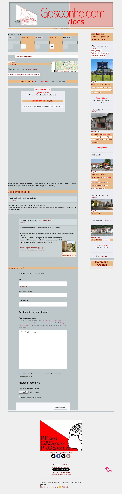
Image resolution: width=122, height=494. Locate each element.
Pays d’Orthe (11, 62)
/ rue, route (42, 101)
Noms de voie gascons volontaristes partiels (100, 54)
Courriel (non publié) (25, 291)
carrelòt (22, 223)
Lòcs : (11, 38)
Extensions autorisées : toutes (29, 389)
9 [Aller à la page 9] (103, 256)
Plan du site (44, 487)
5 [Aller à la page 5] (99, 256)
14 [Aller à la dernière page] (106, 256)
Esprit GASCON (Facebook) (61, 472)
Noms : (25, 38)
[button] (64, 64)
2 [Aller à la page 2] (97, 256)
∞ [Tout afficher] (107, 256)
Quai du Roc (96, 240)
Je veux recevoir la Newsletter (31, 397)
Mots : (53, 38)
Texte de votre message (27, 318)
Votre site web (23, 300)
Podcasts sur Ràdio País (61, 465)
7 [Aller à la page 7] (101, 256)
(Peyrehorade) (96, 82)
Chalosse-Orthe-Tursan (24, 56)
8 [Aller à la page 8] (102, 256)
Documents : (67, 38)
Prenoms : (39, 38)
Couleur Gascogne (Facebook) (61, 474)
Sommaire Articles (101, 263)
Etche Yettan (96, 213)
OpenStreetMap (65, 71)
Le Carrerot (12, 200)
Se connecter (23, 287)
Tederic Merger (32, 69)
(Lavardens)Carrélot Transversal (69, 248)
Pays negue (96, 51)
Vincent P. (95, 197)
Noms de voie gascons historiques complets (24, 74)
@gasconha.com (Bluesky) (61, 467)
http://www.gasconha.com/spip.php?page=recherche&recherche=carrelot (32, 249)
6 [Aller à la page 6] (100, 256)
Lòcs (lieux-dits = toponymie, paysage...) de (101, 37)
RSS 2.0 (63, 487)
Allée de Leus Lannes (100, 84)
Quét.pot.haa (96, 134)
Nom (20, 279)
